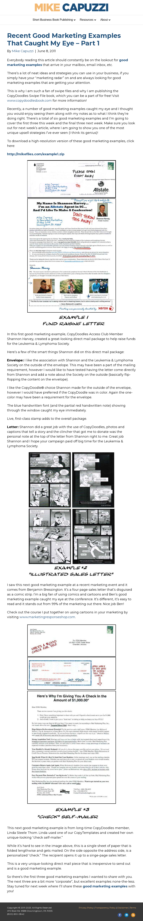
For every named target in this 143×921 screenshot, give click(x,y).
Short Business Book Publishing (53, 19)
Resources (86, 19)
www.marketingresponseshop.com (47, 617)
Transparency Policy (105, 907)
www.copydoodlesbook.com (29, 101)
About (104, 19)
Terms (133, 907)
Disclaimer (122, 907)
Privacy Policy (86, 907)
